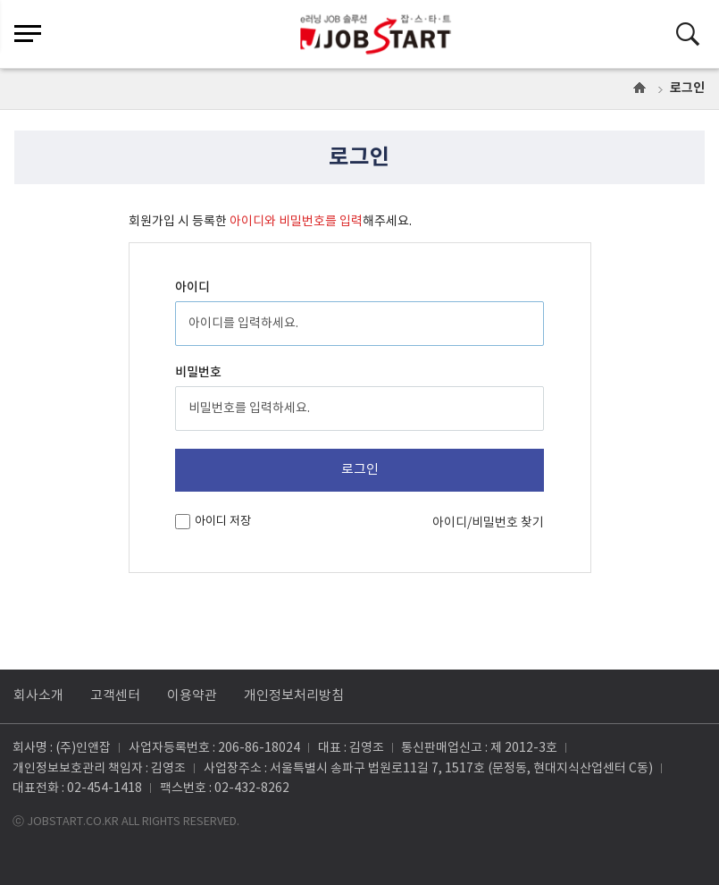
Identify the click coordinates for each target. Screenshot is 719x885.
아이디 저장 (223, 521)
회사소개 (38, 696)
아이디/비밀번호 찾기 (488, 523)
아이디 (192, 287)
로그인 (687, 88)
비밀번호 (198, 372)
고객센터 (115, 696)
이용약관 (192, 696)
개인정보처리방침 (294, 696)
